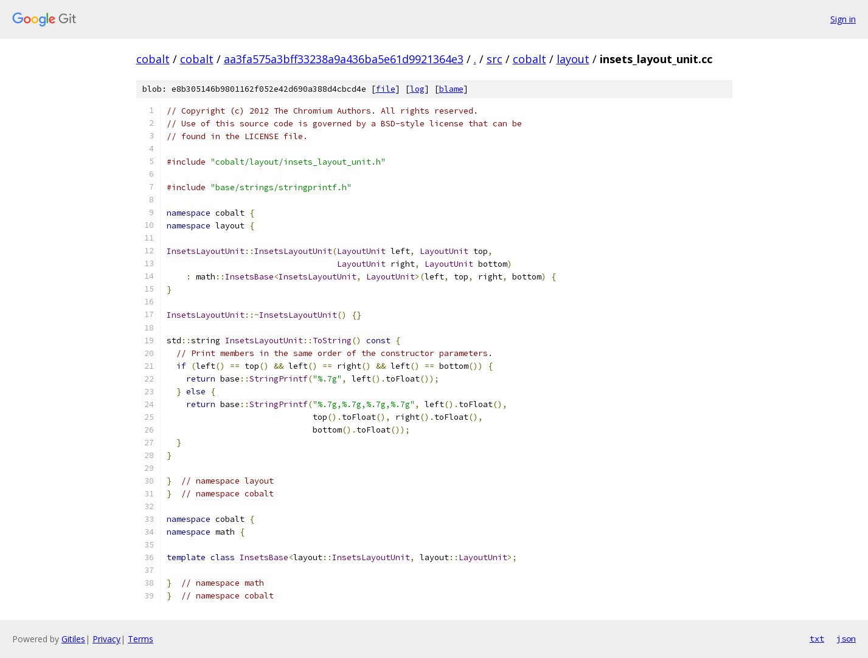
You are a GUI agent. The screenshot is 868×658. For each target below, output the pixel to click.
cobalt (153, 59)
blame (451, 89)
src (494, 59)
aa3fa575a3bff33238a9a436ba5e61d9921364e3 (344, 59)
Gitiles (73, 639)
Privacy (106, 639)
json (846, 638)
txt (817, 638)
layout (573, 59)
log (417, 89)
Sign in (843, 19)
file (385, 89)
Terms (140, 639)
